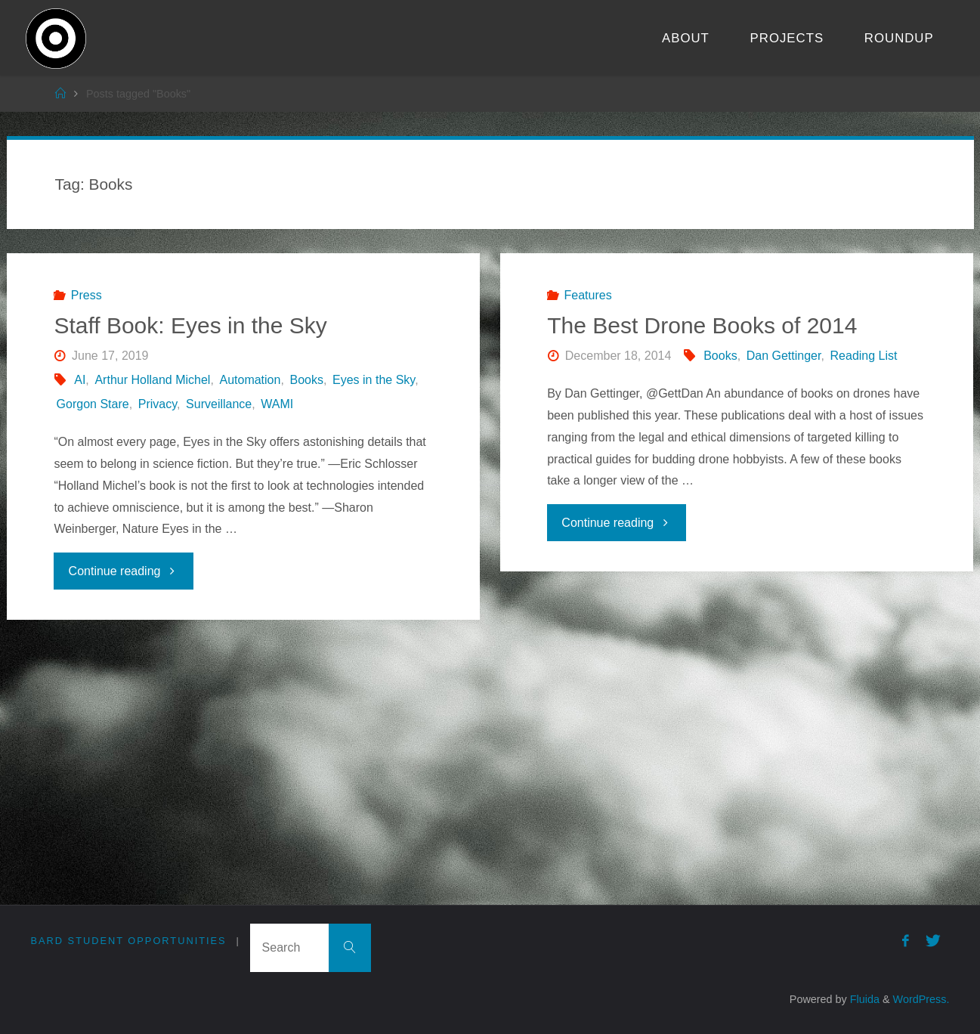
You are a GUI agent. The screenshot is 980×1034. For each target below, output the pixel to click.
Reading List (864, 355)
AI (79, 379)
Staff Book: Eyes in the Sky (190, 325)
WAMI (277, 404)
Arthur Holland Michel (152, 379)
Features (588, 295)
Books (306, 379)
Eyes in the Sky (373, 379)
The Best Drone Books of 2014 (702, 325)
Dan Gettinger (784, 355)
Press (86, 295)
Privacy (157, 404)
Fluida (863, 999)
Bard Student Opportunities (129, 940)
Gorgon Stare (93, 404)
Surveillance (219, 404)
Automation (249, 379)
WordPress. (921, 999)
